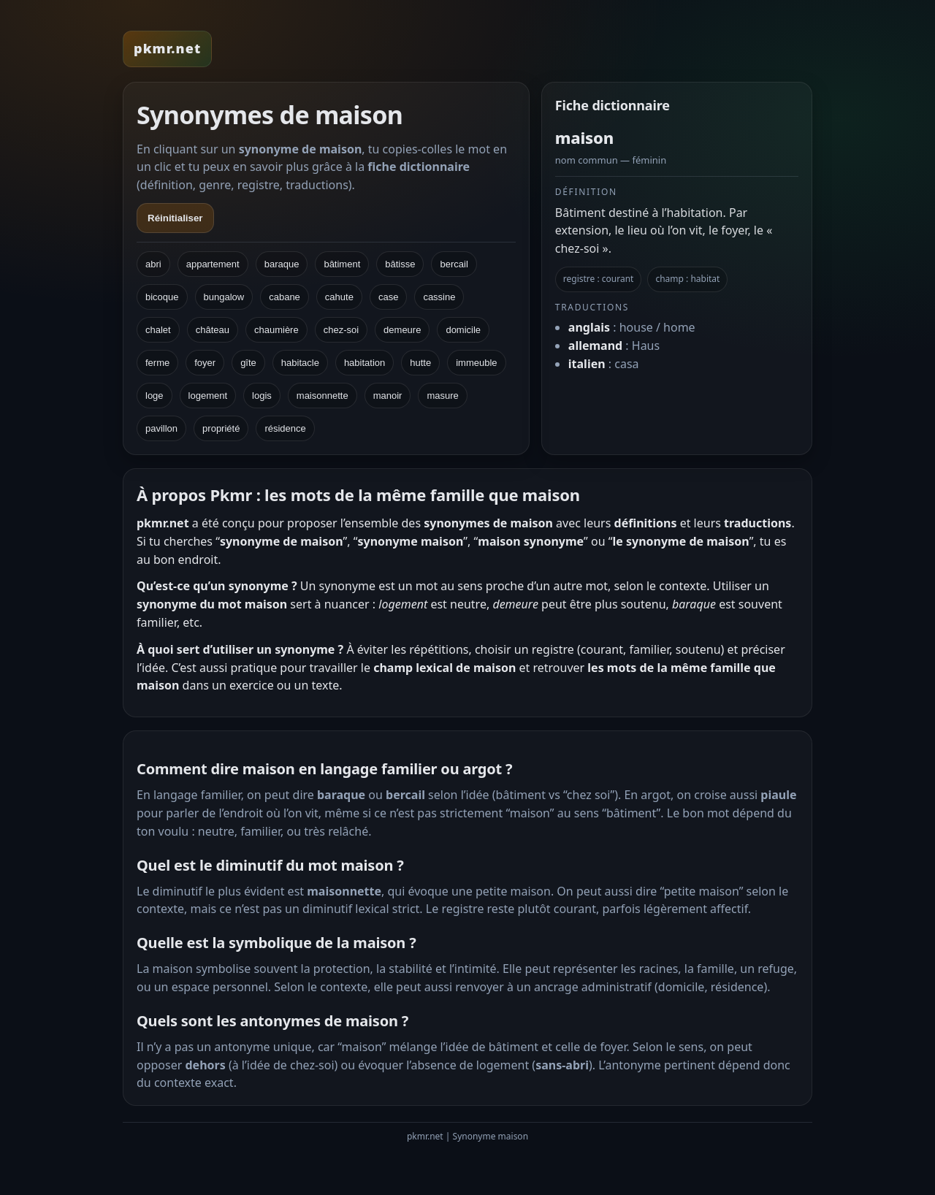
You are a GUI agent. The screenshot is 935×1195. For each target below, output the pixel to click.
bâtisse (400, 264)
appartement (213, 264)
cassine (439, 296)
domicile (463, 329)
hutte (420, 362)
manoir (387, 395)
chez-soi (341, 329)
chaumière (276, 329)
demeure (402, 329)
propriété (221, 428)
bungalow (224, 296)
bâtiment (342, 264)
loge (154, 395)
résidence (284, 428)
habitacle (300, 362)
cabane (284, 296)
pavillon (161, 428)
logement (207, 395)
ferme (157, 362)
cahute (339, 296)
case (388, 296)
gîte (248, 362)
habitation (364, 362)
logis (262, 395)
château (212, 329)
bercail (454, 264)
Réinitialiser (175, 218)
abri (153, 264)
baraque (281, 264)
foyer (204, 362)
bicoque (162, 296)
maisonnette (322, 395)
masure (442, 395)
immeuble (476, 362)
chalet (158, 329)
